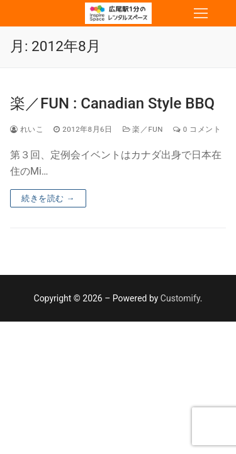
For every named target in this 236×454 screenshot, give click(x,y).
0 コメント (197, 129)
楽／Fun (143, 129)
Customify (180, 298)
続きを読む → (48, 198)
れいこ (26, 129)
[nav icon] (201, 13)
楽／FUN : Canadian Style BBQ (112, 103)
